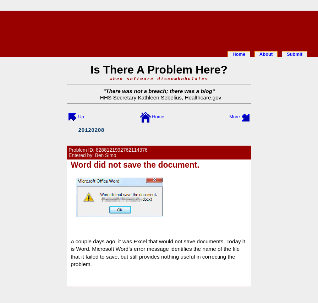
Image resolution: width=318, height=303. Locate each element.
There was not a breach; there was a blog (159, 91)
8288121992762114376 (122, 150)
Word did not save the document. (135, 164)
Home (238, 54)
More (234, 116)
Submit (294, 54)
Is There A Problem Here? (159, 69)
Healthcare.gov (203, 97)
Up (81, 116)
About (266, 54)
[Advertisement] (159, 29)
